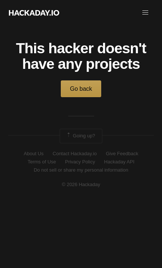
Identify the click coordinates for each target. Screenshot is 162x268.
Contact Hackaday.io (75, 153)
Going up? (80, 136)
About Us (33, 153)
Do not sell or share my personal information (81, 170)
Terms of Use (41, 162)
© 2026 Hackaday (81, 184)
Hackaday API (119, 162)
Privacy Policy (80, 162)
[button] (145, 12)
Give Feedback (122, 153)
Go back (81, 89)
